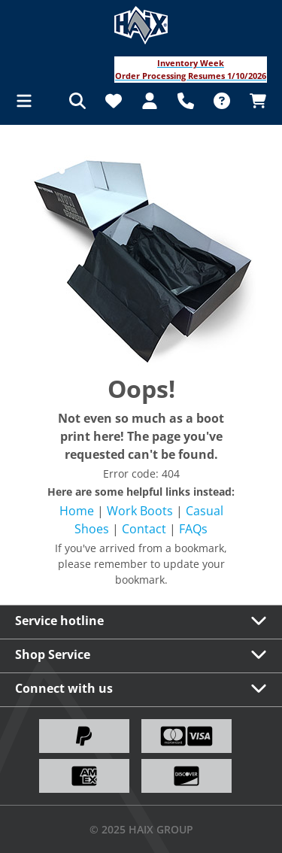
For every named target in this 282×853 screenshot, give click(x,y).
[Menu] (28, 101)
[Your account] (150, 101)
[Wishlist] (114, 101)
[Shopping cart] (253, 101)
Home (76, 510)
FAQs (193, 529)
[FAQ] (222, 101)
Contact (144, 529)
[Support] (186, 101)
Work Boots (140, 510)
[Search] (77, 101)
